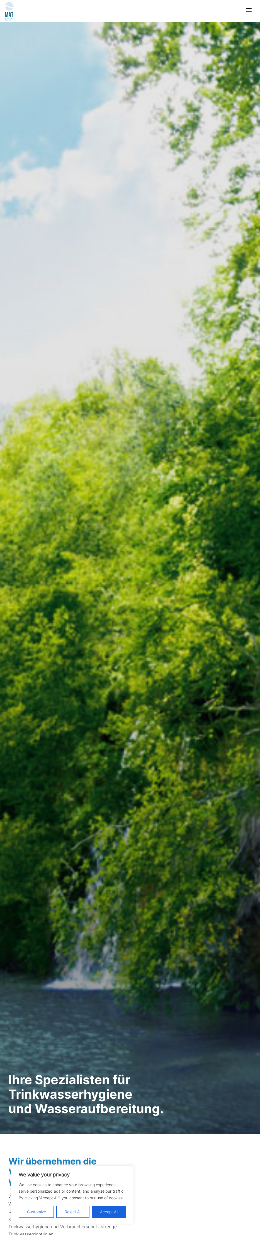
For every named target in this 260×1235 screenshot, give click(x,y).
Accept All (109, 1211)
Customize (36, 1211)
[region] (72, 1195)
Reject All (73, 1211)
